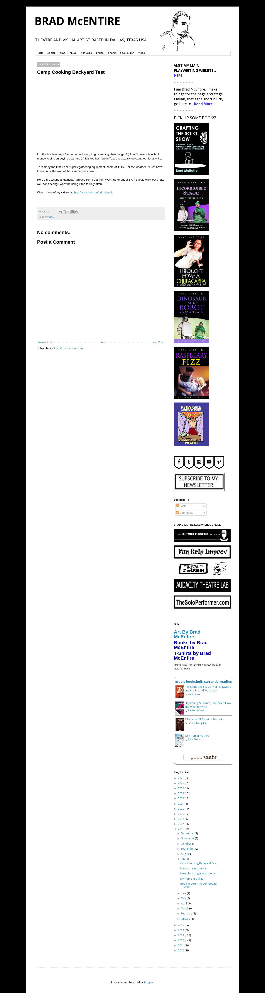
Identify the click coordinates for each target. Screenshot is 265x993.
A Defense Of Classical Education (205, 719)
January (186, 919)
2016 (181, 829)
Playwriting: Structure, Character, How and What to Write (208, 705)
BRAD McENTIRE (77, 20)
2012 (181, 940)
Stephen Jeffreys (196, 710)
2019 (181, 814)
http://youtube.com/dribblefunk (93, 192)
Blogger (149, 982)
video (50, 216)
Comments (184, 513)
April (184, 903)
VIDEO (141, 53)
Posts (181, 506)
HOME (40, 53)
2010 (181, 950)
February (187, 913)
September (188, 848)
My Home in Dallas (191, 879)
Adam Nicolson (195, 739)
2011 (181, 945)
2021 (181, 803)
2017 (181, 824)
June (184, 893)
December (188, 833)
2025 (181, 783)
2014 (181, 930)
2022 (181, 798)
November (188, 838)
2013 (181, 935)
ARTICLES (86, 53)
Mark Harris (194, 694)
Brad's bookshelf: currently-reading (203, 681)
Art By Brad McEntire (187, 634)
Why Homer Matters (197, 736)
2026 (181, 778)
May (184, 898)
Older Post (157, 342)
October (186, 843)
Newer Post (45, 342)
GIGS (62, 53)
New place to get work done (197, 873)
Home (101, 342)
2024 (181, 788)
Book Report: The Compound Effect (198, 885)
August (185, 854)
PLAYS (73, 53)
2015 (181, 925)
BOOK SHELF (127, 53)
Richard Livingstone (198, 723)
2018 (181, 819)
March (185, 908)
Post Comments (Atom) (68, 348)
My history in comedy (193, 868)
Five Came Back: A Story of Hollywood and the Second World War (208, 688)
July (183, 859)
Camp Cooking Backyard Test (198, 863)
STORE (112, 53)
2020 (181, 808)
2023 (181, 793)
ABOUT (51, 53)
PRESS (100, 53)
